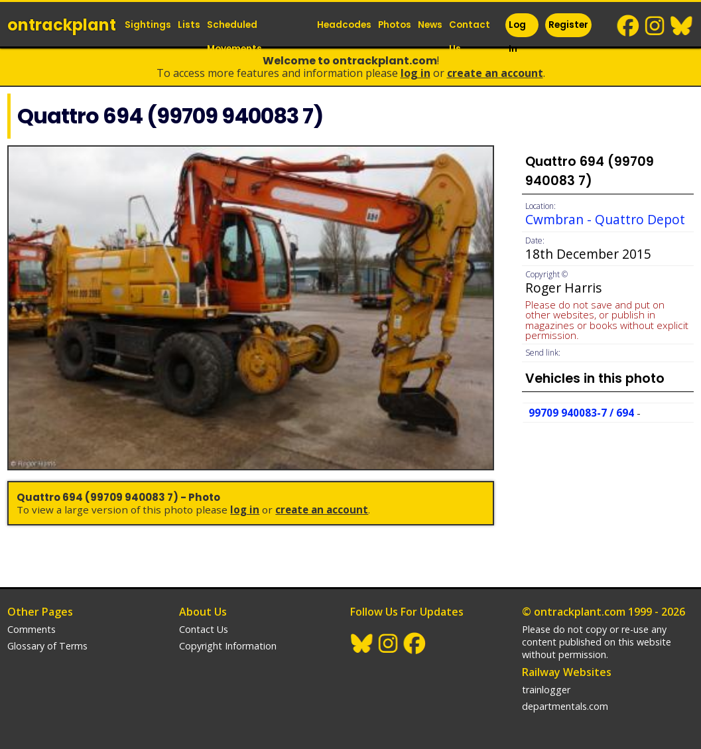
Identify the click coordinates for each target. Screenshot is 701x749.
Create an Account (495, 73)
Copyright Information (228, 646)
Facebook (629, 26)
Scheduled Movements (234, 37)
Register (568, 25)
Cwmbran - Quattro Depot (605, 219)
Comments (31, 629)
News (430, 25)
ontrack (61, 25)
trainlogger (546, 689)
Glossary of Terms (47, 646)
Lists (189, 25)
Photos (394, 25)
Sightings (148, 25)
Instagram (655, 26)
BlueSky (682, 26)
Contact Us (469, 37)
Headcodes (344, 25)
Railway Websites (566, 672)
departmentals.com (565, 706)
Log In (517, 37)
